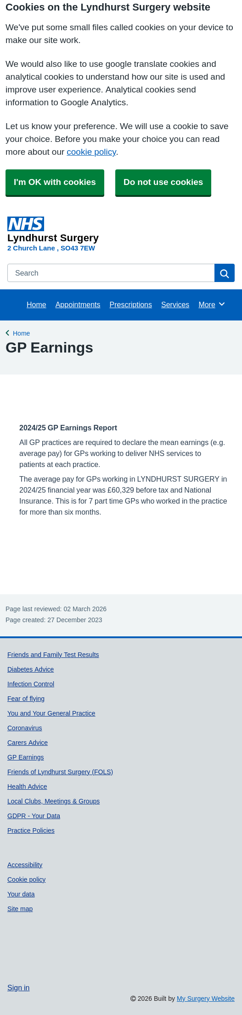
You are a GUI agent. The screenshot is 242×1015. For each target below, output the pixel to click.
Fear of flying (26, 698)
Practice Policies (31, 830)
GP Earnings (25, 757)
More (211, 304)
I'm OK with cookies (55, 182)
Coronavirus (24, 728)
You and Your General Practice (51, 713)
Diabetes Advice (30, 669)
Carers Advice (27, 742)
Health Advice (27, 786)
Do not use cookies (163, 182)
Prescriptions (131, 304)
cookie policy (91, 151)
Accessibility (24, 865)
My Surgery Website (206, 998)
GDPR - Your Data (33, 816)
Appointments (78, 304)
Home (36, 304)
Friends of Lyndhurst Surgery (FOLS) (60, 772)
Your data (21, 894)
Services (175, 304)
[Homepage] (119, 230)
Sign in (18, 987)
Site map (20, 909)
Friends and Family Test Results (53, 654)
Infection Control (30, 684)
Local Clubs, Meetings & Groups (53, 801)
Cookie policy (26, 879)
